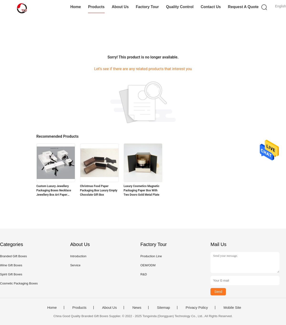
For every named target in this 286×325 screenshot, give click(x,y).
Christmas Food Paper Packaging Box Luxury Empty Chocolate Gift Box (98, 190)
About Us (120, 7)
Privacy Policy (197, 307)
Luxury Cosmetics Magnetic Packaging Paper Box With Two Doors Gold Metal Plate (141, 190)
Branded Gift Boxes (13, 256)
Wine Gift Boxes (11, 265)
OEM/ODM (148, 265)
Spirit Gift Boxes (11, 274)
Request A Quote (243, 7)
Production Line (151, 256)
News (136, 307)
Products (96, 7)
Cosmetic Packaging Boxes (19, 283)
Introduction (78, 256)
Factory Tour (147, 7)
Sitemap (163, 307)
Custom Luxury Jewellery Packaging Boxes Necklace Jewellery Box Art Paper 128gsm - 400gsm (53, 190)
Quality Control (180, 7)
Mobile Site (232, 307)
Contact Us (211, 7)
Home (75, 7)
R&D (143, 274)
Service (75, 265)
